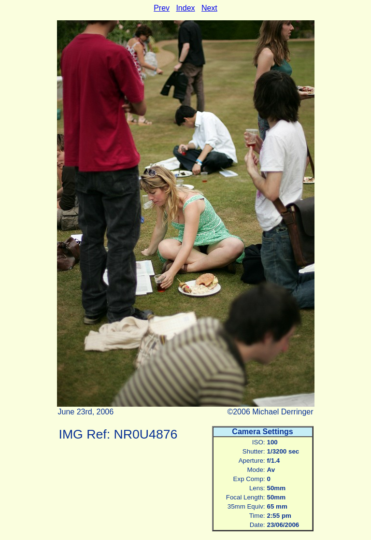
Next (209, 8)
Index (185, 8)
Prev (162, 8)
